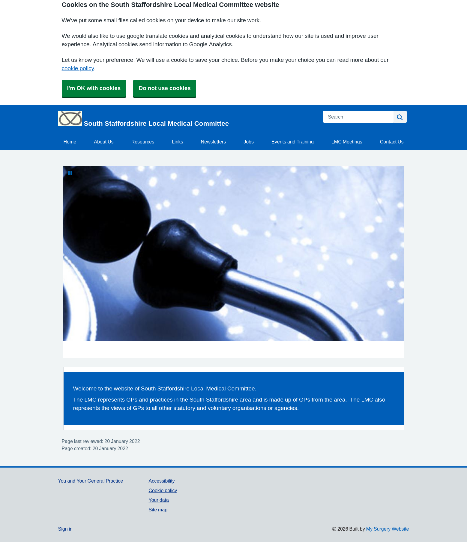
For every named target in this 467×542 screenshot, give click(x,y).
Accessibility (161, 480)
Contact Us (392, 141)
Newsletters (213, 141)
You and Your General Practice (90, 480)
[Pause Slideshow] (70, 173)
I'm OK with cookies (94, 88)
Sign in (65, 528)
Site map (157, 509)
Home (70, 141)
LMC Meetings (346, 141)
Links (177, 141)
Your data (158, 500)
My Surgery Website (387, 528)
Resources (142, 141)
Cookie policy (162, 490)
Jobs (249, 141)
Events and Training (292, 141)
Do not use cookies (164, 88)
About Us (103, 141)
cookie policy (78, 68)
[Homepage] (187, 119)
